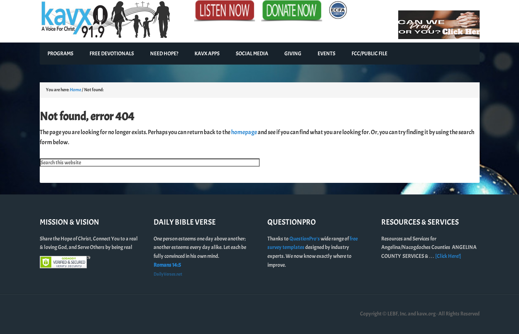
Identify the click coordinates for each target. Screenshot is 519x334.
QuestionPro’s (305, 238)
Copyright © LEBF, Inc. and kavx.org (398, 313)
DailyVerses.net (168, 274)
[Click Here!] (448, 256)
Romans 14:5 (167, 265)
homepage (244, 132)
